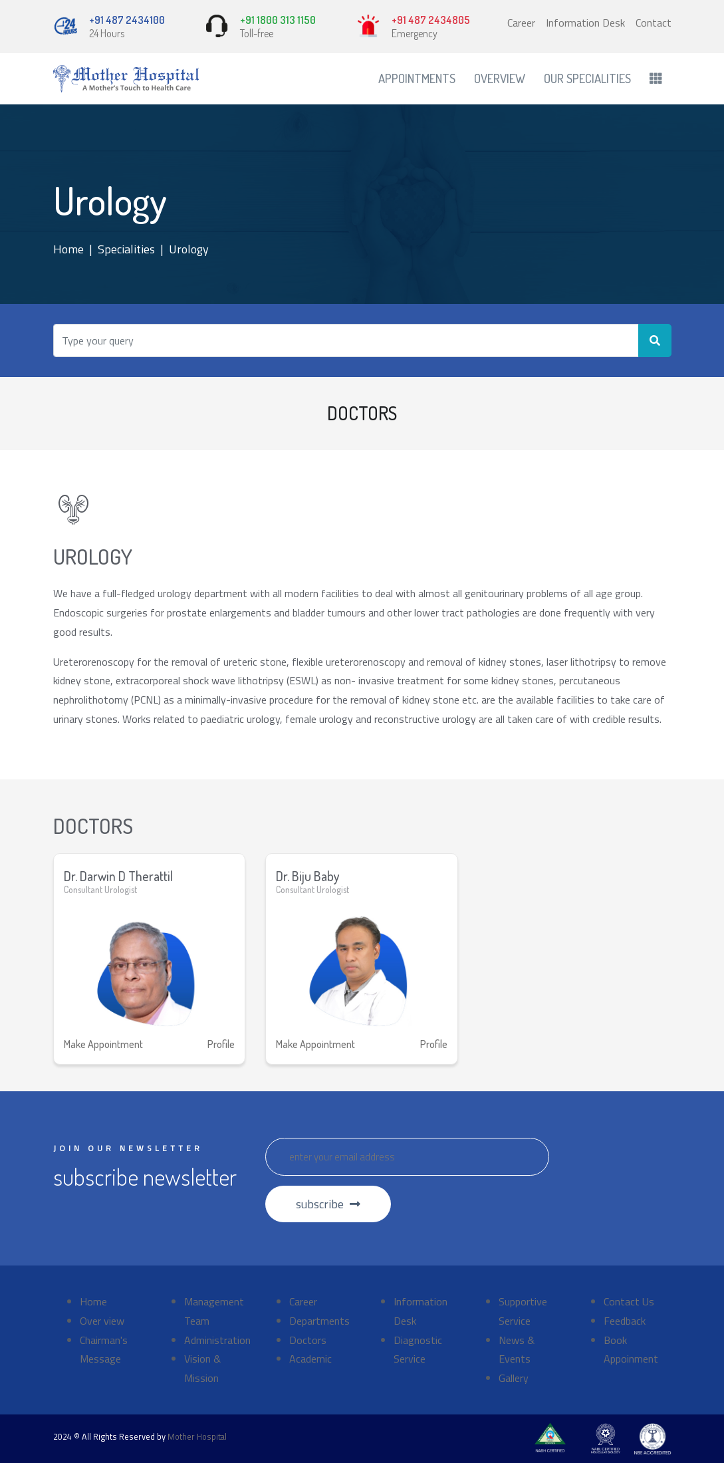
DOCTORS (362, 413)
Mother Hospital (197, 1436)
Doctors (307, 1340)
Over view (102, 1321)
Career (521, 23)
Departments (319, 1321)
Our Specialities (587, 78)
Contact (653, 23)
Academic (310, 1359)
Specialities (126, 249)
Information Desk (585, 23)
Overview (499, 78)
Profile (221, 1044)
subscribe (328, 1204)
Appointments (416, 78)
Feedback (625, 1321)
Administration (217, 1340)
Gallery (514, 1378)
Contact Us (629, 1301)
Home (68, 249)
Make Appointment (103, 1044)
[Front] (126, 79)
